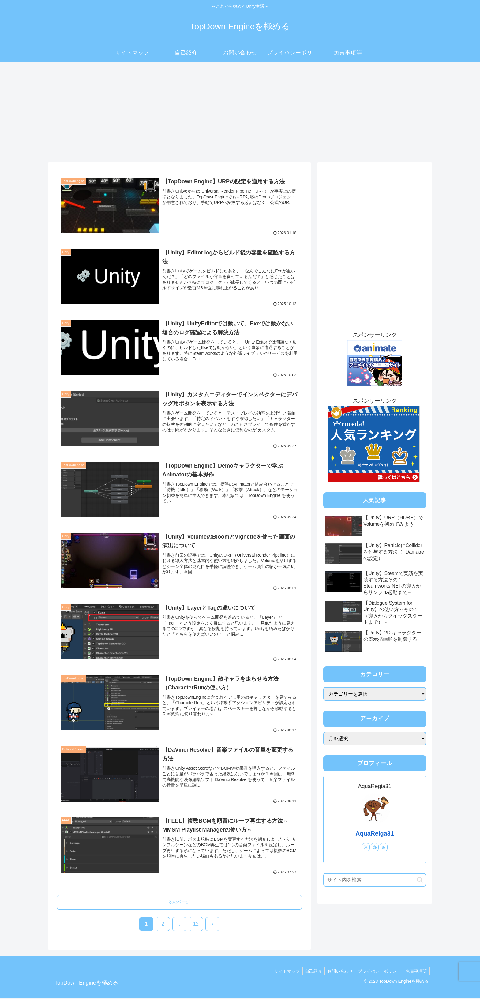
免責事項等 (415, 971)
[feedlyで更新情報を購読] (375, 847)
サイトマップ (281, 971)
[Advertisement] (240, 112)
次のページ (179, 902)
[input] (374, 880)
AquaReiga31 (374, 833)
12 (196, 924)
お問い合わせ (336, 971)
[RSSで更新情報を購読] (384, 847)
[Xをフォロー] (366, 847)
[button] (419, 879)
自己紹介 (308, 971)
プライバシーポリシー (377, 971)
